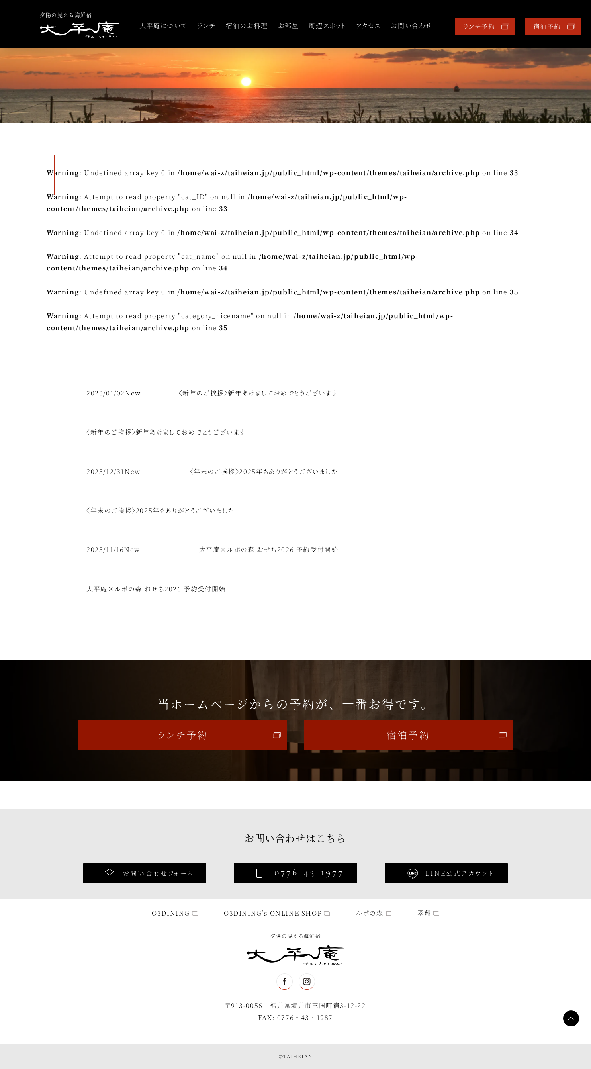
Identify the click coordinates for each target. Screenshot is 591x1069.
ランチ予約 (479, 26)
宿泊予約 (547, 26)
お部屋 (288, 25)
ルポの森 (369, 913)
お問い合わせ (411, 25)
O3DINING (171, 913)
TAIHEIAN (297, 1056)
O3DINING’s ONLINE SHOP (273, 913)
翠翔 (424, 913)
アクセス (368, 25)
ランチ (206, 25)
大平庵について (163, 25)
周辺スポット (327, 25)
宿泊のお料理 (247, 25)
